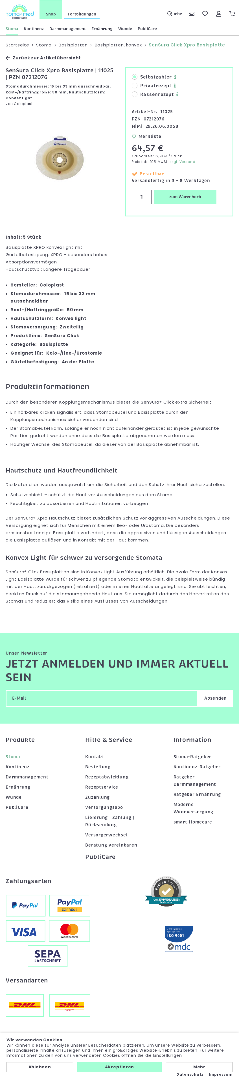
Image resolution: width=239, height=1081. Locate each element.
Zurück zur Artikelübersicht (43, 58)
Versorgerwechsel (106, 834)
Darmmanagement (67, 28)
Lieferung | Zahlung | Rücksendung (109, 821)
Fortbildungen (82, 13)
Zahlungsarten (28, 881)
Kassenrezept (153, 94)
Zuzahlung (97, 797)
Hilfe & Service (108, 739)
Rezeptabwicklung (106, 776)
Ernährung (102, 28)
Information (192, 739)
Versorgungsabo (104, 807)
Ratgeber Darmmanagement (195, 780)
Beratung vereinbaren (111, 844)
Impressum (221, 1074)
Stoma (12, 28)
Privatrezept (152, 85)
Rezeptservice (101, 786)
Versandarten (27, 980)
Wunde (125, 28)
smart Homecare (193, 821)
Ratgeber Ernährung (197, 794)
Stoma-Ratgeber (193, 756)
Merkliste (146, 135)
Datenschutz (189, 1074)
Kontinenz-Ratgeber (197, 766)
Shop (51, 13)
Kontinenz (34, 28)
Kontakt (94, 756)
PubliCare (147, 28)
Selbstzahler (152, 77)
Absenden (215, 697)
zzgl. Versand (183, 161)
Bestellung (98, 766)
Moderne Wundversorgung (194, 808)
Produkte (20, 739)
